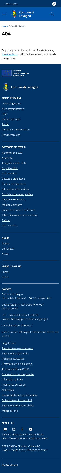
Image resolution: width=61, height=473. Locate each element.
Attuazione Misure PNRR (15, 369)
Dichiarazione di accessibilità (17, 400)
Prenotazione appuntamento (17, 348)
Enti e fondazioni (11, 119)
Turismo (6, 220)
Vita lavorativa (10, 225)
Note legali (8, 390)
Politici (5, 124)
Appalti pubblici (10, 168)
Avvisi (5, 254)
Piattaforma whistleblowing (17, 364)
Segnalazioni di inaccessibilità (18, 405)
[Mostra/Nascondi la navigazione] (4, 14)
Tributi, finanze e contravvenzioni (19, 215)
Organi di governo (11, 103)
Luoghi (5, 272)
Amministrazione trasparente (18, 374)
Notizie (5, 243)
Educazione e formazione (15, 189)
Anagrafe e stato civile (14, 163)
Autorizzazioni (9, 173)
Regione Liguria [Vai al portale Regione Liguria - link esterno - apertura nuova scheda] (11, 3)
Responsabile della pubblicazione (19, 395)
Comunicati (8, 249)
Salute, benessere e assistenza (18, 210)
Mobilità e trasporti (12, 205)
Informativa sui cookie (14, 385)
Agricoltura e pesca (12, 153)
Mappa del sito (10, 411)
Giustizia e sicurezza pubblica (17, 194)
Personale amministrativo (16, 129)
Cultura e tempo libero (14, 184)
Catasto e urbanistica (13, 179)
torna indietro (9, 54)
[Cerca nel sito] (52, 14)
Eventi (5, 277)
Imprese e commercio (13, 199)
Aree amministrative (13, 109)
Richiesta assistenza (13, 359)
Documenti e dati (11, 135)
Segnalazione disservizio (15, 353)
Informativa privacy (12, 379)
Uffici (4, 114)
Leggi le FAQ (8, 343)
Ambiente (7, 158)
